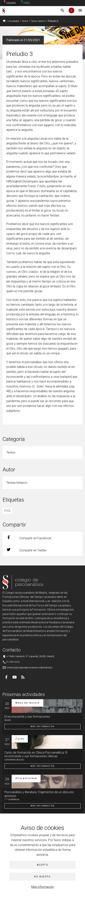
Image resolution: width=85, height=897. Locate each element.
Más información (42, 887)
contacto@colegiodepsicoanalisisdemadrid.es (29, 667)
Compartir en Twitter (24, 550)
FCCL (7, 510)
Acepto (42, 865)
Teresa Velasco (38, 21)
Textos (25, 21)
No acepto (42, 876)
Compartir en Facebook (26, 538)
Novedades (13, 21)
